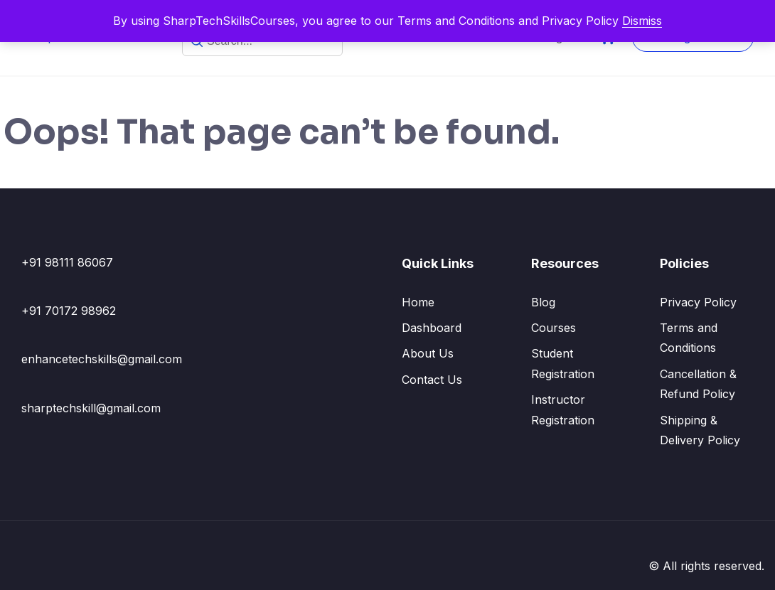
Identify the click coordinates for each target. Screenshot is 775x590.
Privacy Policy (698, 302)
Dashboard (431, 328)
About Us (428, 353)
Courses (553, 328)
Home (418, 302)
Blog (543, 302)
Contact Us (432, 379)
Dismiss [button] (642, 21)
